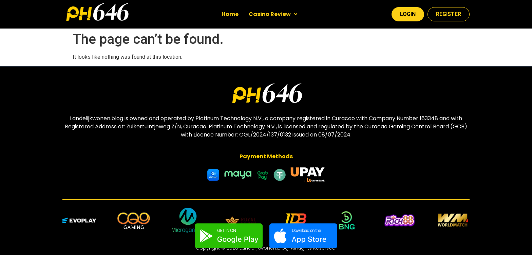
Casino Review (273, 14)
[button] (273, 14)
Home (230, 14)
